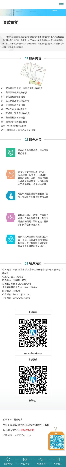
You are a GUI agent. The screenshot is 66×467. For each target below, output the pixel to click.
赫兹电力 (12, 4)
